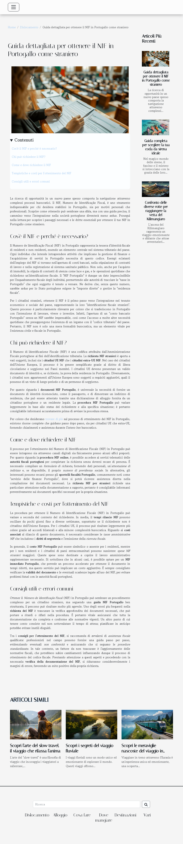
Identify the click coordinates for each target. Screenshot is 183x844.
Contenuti (24, 140)
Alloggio (60, 815)
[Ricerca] (86, 804)
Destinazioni (125, 815)
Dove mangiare (103, 818)
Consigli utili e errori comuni (31, 181)
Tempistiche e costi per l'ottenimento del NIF (41, 173)
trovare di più (54, 419)
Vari (147, 815)
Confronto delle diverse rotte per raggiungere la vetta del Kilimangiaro (156, 211)
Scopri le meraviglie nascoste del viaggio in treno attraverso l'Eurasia (144, 751)
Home (12, 27)
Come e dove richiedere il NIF (31, 165)
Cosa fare (82, 815)
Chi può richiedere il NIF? (28, 157)
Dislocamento (29, 27)
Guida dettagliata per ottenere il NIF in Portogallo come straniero (156, 78)
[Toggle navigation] (13, 7)
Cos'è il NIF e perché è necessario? (34, 148)
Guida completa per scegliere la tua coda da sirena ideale (156, 147)
